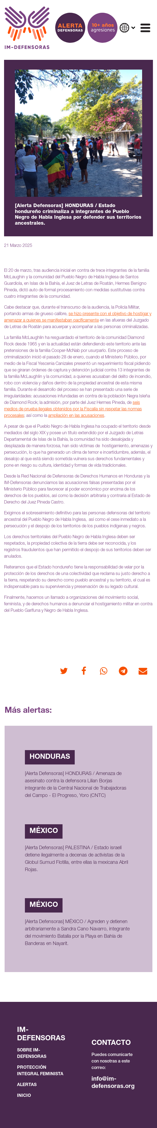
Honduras (50, 757)
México (44, 831)
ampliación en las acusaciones (76, 416)
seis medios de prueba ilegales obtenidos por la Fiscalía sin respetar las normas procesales (73, 409)
